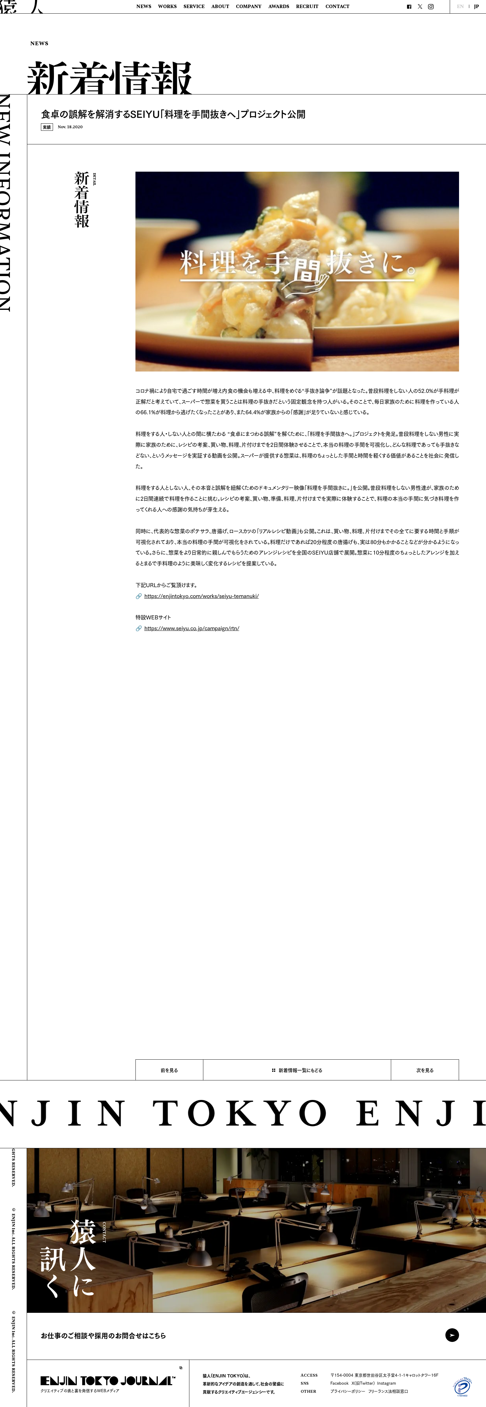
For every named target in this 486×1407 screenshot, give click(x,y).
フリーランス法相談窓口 (388, 1391)
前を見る (169, 1069)
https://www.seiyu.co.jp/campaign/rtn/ (191, 627)
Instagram (386, 1383)
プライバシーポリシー (347, 1391)
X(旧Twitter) (363, 1383)
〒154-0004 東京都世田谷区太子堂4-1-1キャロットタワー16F (384, 1375)
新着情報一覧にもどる (300, 1069)
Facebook (339, 1383)
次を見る (425, 1069)
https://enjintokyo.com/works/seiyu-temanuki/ (201, 595)
